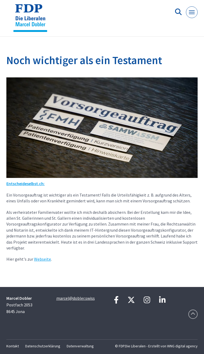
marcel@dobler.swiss (75, 298)
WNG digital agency (182, 346)
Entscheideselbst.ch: (25, 183)
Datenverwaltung (80, 346)
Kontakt (12, 346)
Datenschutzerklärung (42, 346)
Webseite (42, 259)
